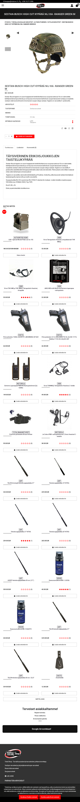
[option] (8, 36)
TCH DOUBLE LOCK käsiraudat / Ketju (30, 779)
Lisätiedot (20, 147)
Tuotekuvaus (9, 147)
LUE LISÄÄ (9, 758)
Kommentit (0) (31, 147)
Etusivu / (8, 22)
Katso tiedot (21, 255)
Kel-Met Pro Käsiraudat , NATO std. (29, 767)
